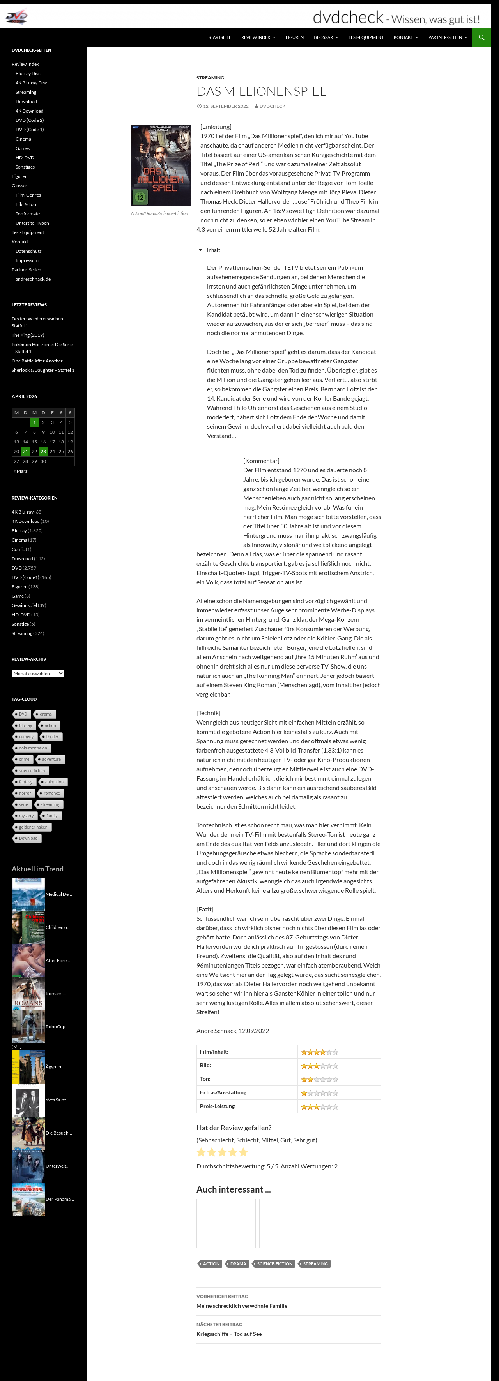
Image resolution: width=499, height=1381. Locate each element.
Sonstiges (25, 167)
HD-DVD (25, 157)
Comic (18, 549)
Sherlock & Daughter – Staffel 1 (43, 370)
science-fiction (274, 1263)
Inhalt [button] (208, 250)
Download (26, 101)
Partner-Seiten (445, 37)
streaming (315, 1263)
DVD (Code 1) (30, 129)
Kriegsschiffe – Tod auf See (288, 1328)
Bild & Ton (26, 204)
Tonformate (28, 213)
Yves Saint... (57, 1099)
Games (23, 148)
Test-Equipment (366, 37)
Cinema (23, 139)
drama (238, 1263)
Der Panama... (60, 1199)
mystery (26, 815)
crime (24, 759)
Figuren (295, 37)
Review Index (255, 37)
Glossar (323, 37)
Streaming (210, 78)
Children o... (58, 927)
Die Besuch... (59, 1132)
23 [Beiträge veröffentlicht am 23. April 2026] (43, 451)
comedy (26, 736)
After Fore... (58, 960)
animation (54, 782)
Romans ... (56, 993)
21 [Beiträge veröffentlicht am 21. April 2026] (25, 451)
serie (23, 804)
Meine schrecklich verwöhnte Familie (288, 1300)
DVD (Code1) (25, 577)
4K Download (30, 111)
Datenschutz (29, 251)
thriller (52, 736)
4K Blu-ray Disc (31, 83)
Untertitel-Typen (32, 223)
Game (18, 596)
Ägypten (54, 1066)
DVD (17, 568)
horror (25, 793)
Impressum (27, 260)
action (211, 1263)
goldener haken (33, 827)
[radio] (201, 1153)
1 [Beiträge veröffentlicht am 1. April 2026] (34, 422)
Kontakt (403, 37)
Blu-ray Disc (28, 73)
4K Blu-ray (23, 512)
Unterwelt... (58, 1165)
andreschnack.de (33, 279)
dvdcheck (272, 106)
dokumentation (33, 748)
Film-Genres (28, 195)
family (51, 815)
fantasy (25, 782)
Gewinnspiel (24, 605)
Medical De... (59, 894)
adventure (51, 759)
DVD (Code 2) (30, 120)
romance (52, 793)
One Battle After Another (37, 361)
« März (21, 471)
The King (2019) (28, 335)
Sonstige (20, 624)
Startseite (220, 37)
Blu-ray (19, 530)
